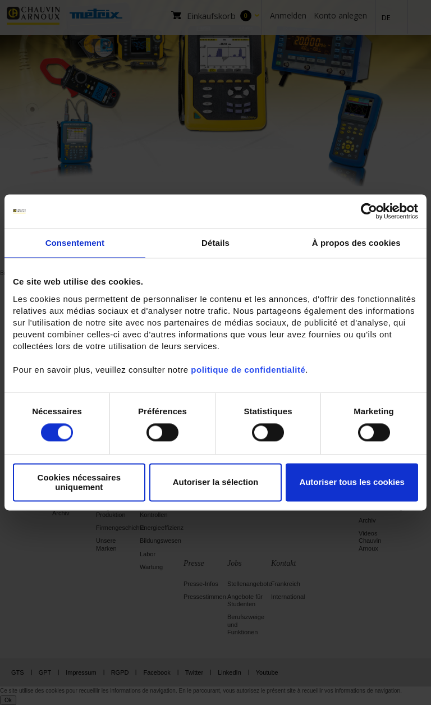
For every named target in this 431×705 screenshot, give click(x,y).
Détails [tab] (215, 243)
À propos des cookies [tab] (356, 243)
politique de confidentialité (248, 369)
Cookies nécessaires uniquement (79, 482)
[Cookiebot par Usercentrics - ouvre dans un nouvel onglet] (369, 211)
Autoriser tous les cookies (352, 482)
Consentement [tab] (74, 243)
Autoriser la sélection (216, 482)
